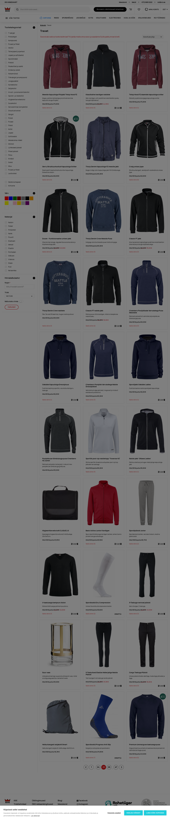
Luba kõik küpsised (155, 813)
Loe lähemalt (35, 816)
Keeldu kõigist (133, 813)
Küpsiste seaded (114, 813)
